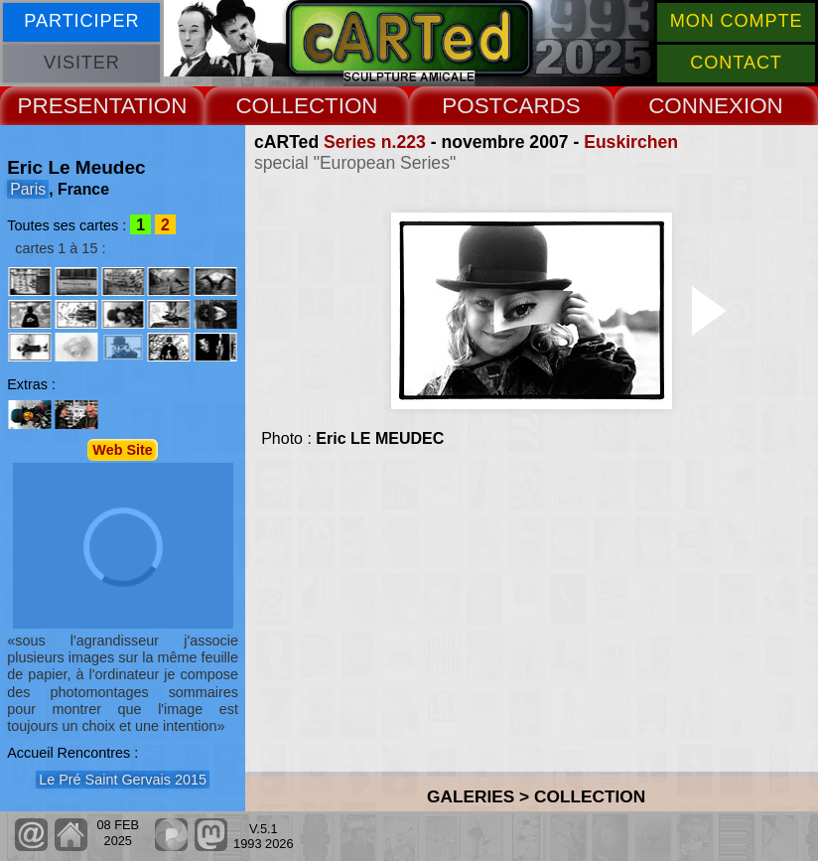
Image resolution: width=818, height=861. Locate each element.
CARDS (541, 105)
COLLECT (286, 105)
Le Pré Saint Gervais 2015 (122, 780)
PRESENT (69, 105)
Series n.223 (375, 142)
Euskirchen (631, 142)
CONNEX (696, 105)
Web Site (122, 450)
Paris (28, 189)
